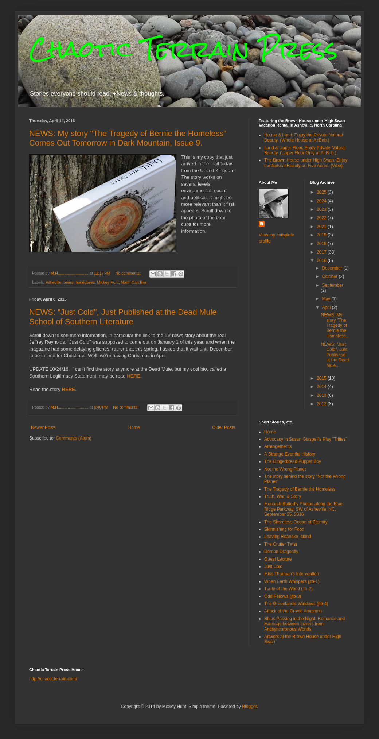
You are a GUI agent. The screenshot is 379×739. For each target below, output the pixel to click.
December (332, 268)
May (326, 298)
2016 (322, 260)
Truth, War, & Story (282, 496)
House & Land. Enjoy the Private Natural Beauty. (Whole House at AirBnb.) (303, 137)
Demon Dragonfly (281, 551)
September (332, 285)
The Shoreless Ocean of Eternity (295, 522)
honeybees (85, 282)
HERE (133, 376)
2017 (322, 252)
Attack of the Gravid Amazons (293, 611)
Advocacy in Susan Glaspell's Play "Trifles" (305, 439)
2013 (322, 395)
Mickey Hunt (107, 282)
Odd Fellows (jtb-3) (282, 596)
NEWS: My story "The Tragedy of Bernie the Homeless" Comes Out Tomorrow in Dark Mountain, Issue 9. (127, 138)
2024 (322, 201)
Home (134, 427)
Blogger (249, 706)
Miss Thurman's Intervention (291, 573)
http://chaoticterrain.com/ (53, 678)
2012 (322, 403)
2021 (322, 226)
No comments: (128, 273)
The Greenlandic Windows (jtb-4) (296, 603)
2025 (322, 192)
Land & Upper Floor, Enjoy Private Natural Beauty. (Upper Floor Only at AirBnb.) (304, 150)
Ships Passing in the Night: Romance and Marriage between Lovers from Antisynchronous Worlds (304, 624)
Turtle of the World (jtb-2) (288, 588)
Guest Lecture (278, 559)
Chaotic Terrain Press (183, 48)
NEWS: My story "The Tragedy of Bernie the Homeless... (335, 325)
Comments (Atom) (73, 438)
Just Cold (273, 566)
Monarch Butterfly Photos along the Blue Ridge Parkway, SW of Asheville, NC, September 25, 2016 (303, 509)
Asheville (53, 282)
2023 (322, 209)
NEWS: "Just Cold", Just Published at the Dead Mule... (335, 355)
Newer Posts (43, 427)
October (330, 276)
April (327, 307)
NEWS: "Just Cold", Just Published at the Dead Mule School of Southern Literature (123, 316)
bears (68, 282)
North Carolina (133, 282)
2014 (322, 386)
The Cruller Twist (280, 544)
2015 (322, 378)
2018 (322, 243)
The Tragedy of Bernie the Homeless (299, 489)
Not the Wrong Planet (285, 469)
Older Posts (223, 427)
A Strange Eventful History (289, 454)
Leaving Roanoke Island (287, 536)
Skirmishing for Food (284, 529)
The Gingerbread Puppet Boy (292, 461)
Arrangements (278, 446)
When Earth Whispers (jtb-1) (291, 581)
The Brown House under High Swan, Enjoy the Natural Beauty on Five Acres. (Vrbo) (305, 163)
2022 (322, 217)
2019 (322, 234)
